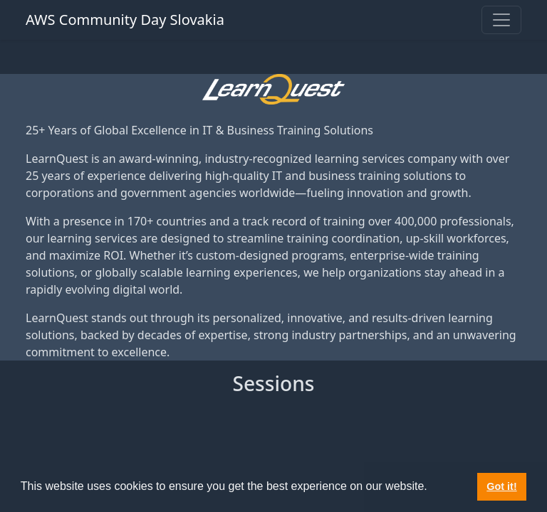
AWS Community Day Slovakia (125, 19)
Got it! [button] (501, 486)
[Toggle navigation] (501, 20)
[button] (432, 488)
